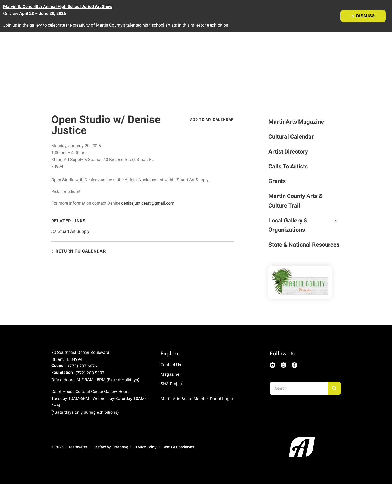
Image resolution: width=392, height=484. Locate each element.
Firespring (120, 447)
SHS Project (172, 383)
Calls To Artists (288, 166)
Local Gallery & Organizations (304, 225)
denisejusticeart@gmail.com (147, 203)
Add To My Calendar (212, 119)
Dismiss (363, 15)
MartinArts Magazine (296, 121)
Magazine (170, 374)
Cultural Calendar (291, 136)
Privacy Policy (145, 447)
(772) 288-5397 (89, 372)
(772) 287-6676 (82, 366)
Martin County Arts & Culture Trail (295, 201)
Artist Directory (288, 151)
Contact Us (171, 364)
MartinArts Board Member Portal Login (197, 398)
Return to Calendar (81, 251)
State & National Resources (303, 244)
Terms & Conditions (178, 447)
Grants (277, 181)
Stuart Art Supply (74, 231)
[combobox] (299, 388)
